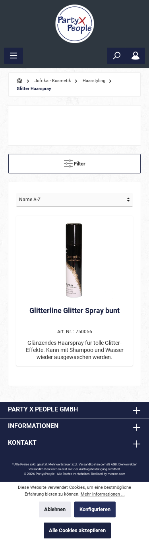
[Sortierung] (74, 200)
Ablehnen (55, 509)
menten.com (116, 474)
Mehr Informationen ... (103, 494)
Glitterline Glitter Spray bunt (74, 310)
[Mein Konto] (135, 56)
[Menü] (13, 56)
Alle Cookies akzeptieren (77, 530)
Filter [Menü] (74, 162)
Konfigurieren (94, 509)
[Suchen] (116, 56)
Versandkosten (89, 464)
